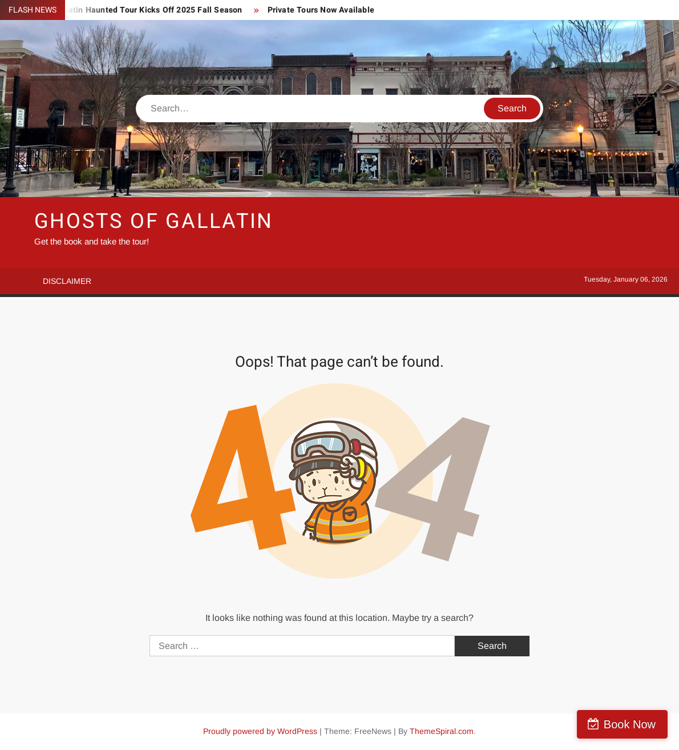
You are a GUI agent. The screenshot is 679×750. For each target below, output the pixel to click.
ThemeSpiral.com (442, 731)
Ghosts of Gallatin (154, 221)
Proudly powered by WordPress (260, 731)
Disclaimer (67, 281)
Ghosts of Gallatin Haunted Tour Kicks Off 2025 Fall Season (128, 10)
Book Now (630, 724)
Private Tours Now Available (321, 10)
